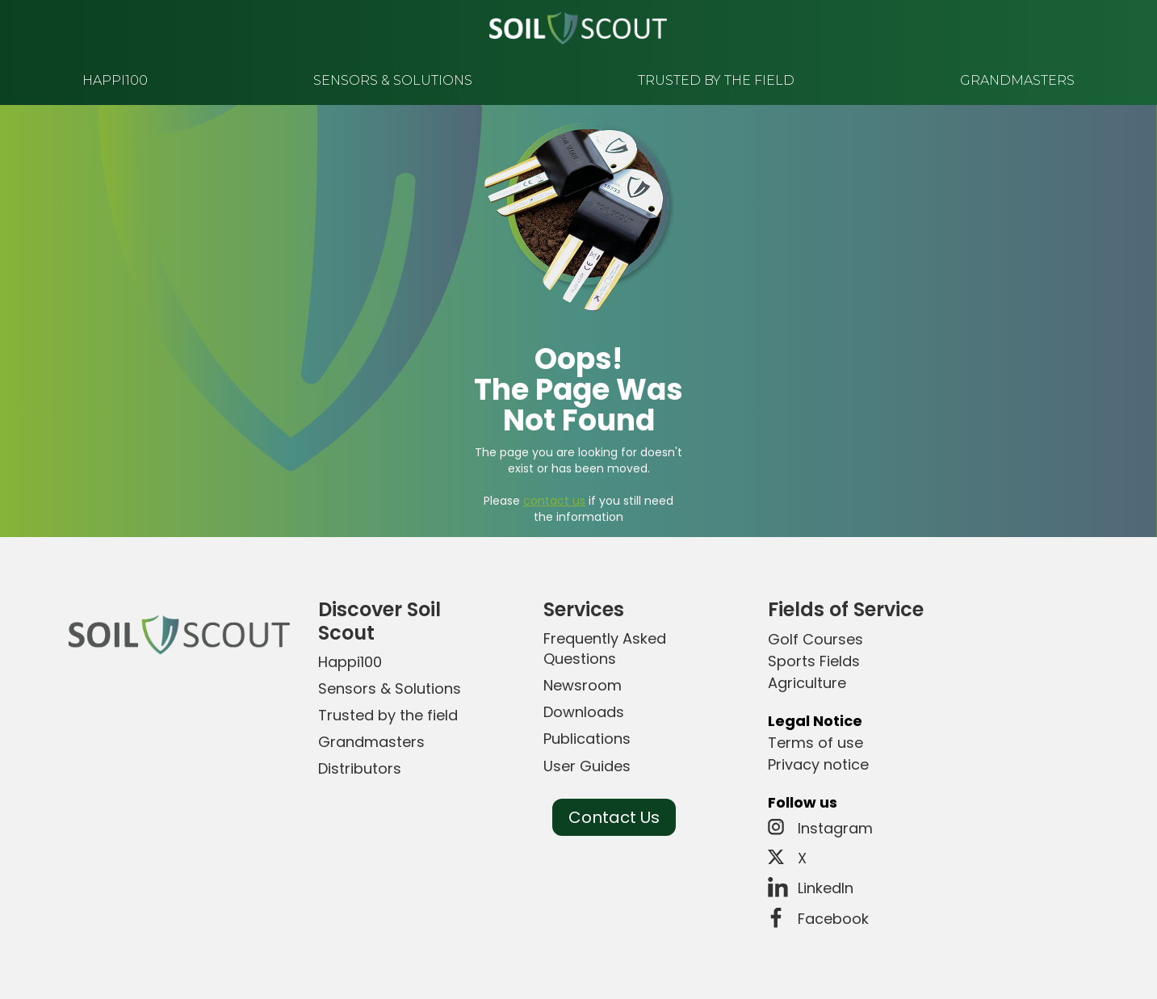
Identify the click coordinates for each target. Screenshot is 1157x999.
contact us (554, 501)
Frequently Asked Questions (604, 648)
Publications (587, 738)
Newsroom (582, 685)
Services (583, 609)
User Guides (587, 766)
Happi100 (350, 662)
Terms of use (815, 742)
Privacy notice (818, 764)
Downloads (583, 712)
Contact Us (614, 817)
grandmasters (1017, 80)
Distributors (359, 768)
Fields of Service (846, 609)
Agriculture (807, 683)
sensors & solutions (392, 80)
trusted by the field (716, 80)
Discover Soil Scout (379, 621)
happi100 (115, 80)
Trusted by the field (388, 715)
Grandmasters (371, 742)
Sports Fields (814, 661)
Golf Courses (815, 639)
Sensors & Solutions (389, 688)
